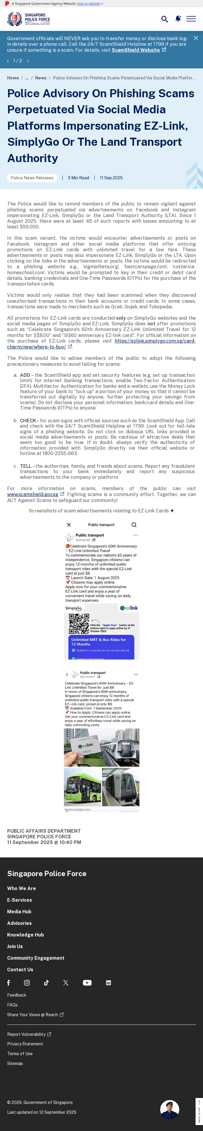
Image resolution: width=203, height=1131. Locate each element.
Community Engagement (35, 958)
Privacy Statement (25, 1043)
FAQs (12, 1005)
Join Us (15, 946)
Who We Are (21, 888)
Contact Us (20, 969)
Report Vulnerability (26, 1034)
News (41, 78)
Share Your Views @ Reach (32, 1014)
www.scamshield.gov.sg (32, 494)
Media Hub (19, 911)
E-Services (19, 900)
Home (13, 78)
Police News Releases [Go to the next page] (32, 177)
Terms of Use (20, 1053)
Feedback (16, 995)
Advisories (19, 923)
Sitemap (15, 1063)
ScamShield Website (136, 50)
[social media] (8, 983)
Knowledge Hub (25, 935)
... (27, 78)
